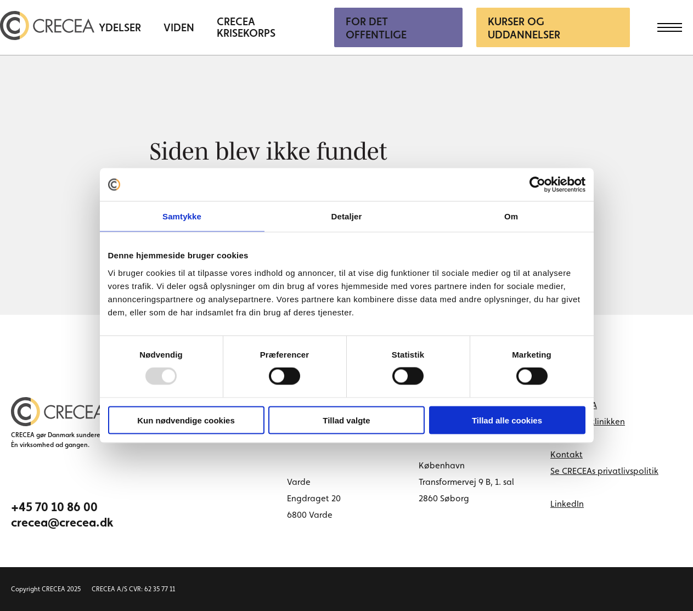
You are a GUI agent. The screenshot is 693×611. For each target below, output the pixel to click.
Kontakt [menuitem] (566, 454)
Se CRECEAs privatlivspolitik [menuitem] (604, 471)
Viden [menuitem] (179, 27)
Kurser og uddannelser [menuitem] (524, 28)
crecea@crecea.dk (62, 522)
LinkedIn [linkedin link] (567, 504)
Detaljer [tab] (346, 216)
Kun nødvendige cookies (186, 420)
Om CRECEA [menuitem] (573, 405)
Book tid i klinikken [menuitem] (587, 421)
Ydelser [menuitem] (120, 27)
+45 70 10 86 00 (54, 507)
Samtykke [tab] (181, 216)
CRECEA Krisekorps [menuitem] (246, 27)
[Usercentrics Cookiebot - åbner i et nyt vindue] (537, 185)
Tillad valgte (346, 420)
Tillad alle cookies (507, 420)
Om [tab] (511, 216)
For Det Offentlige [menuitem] (376, 28)
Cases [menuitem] (561, 438)
